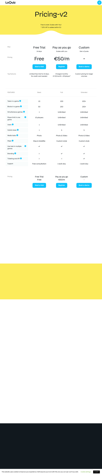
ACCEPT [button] (96, 472)
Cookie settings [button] (86, 472)
